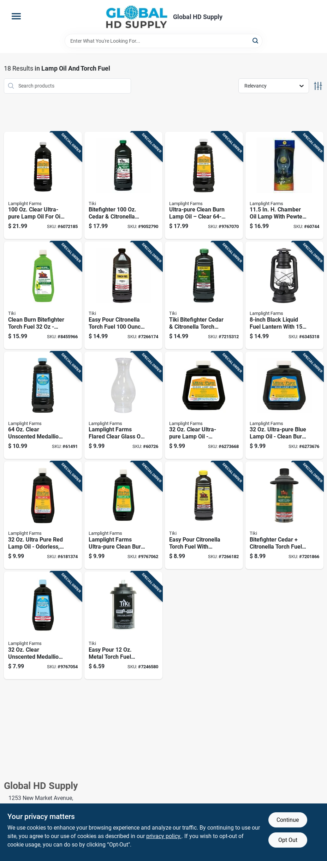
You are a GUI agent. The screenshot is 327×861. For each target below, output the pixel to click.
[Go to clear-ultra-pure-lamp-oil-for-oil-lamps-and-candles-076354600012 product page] (43, 185)
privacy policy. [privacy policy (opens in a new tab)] (164, 836)
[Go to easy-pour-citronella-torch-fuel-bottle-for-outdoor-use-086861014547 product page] (123, 295)
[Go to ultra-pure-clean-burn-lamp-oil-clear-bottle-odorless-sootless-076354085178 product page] (204, 185)
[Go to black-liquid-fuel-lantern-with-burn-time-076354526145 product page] (284, 295)
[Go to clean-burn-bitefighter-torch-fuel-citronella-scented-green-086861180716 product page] (43, 295)
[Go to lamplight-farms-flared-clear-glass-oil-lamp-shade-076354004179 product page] (123, 405)
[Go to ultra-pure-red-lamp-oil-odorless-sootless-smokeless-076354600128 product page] (43, 515)
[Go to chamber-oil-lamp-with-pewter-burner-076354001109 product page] (284, 185)
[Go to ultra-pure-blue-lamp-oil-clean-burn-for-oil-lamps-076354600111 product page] (284, 405)
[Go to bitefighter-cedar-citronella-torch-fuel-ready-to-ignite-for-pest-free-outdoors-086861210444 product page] (284, 515)
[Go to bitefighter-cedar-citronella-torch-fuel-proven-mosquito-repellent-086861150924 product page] (123, 185)
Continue (288, 820)
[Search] (256, 40)
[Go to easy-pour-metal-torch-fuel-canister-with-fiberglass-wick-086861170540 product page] (123, 625)
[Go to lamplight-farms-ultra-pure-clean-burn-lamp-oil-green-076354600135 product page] (123, 515)
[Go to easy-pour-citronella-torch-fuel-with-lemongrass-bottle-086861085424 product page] (204, 515)
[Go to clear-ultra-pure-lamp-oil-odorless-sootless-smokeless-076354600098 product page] (204, 405)
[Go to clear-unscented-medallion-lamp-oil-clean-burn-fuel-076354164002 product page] (43, 625)
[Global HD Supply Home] (136, 17)
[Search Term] (163, 41)
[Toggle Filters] (318, 86)
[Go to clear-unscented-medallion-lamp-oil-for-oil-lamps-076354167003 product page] (43, 405)
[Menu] (16, 16)
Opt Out (287, 840)
